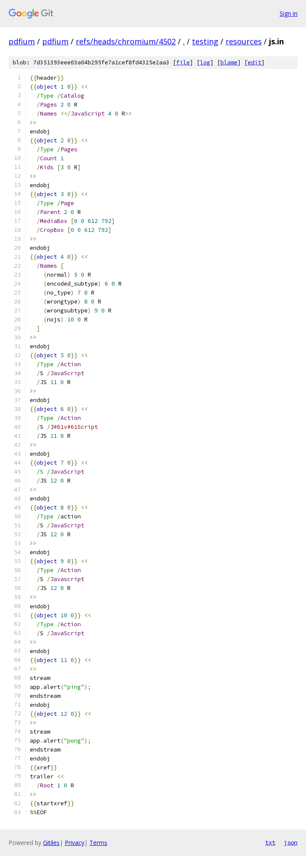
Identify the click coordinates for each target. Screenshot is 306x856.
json (290, 842)
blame (228, 62)
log (205, 62)
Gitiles (51, 843)
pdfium (22, 41)
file (183, 62)
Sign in (288, 13)
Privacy (74, 843)
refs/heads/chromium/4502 (126, 41)
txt (270, 842)
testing (205, 41)
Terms (98, 843)
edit (254, 62)
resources (244, 41)
